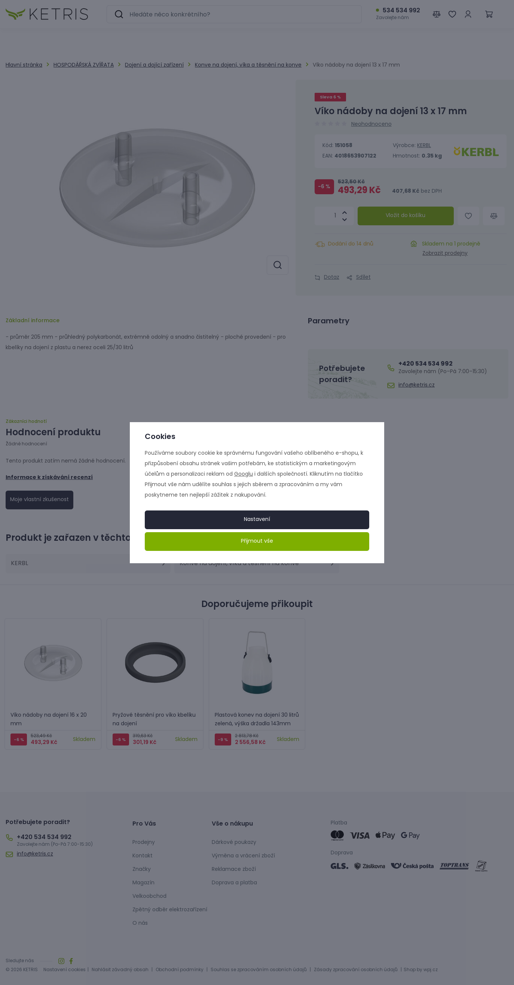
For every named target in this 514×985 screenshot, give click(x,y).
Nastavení (257, 519)
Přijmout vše (257, 541)
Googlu (243, 474)
